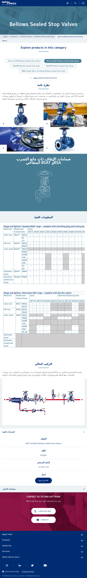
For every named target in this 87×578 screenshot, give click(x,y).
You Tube (45, 565)
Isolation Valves (26, 36)
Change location (28, 571)
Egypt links (7, 534)
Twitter (32, 565)
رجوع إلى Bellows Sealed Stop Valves (45, 78)
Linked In (19, 565)
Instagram (7, 565)
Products (14, 36)
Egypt (5, 36)
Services (6, 551)
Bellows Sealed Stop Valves (44, 36)
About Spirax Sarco (10, 557)
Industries (6, 546)
